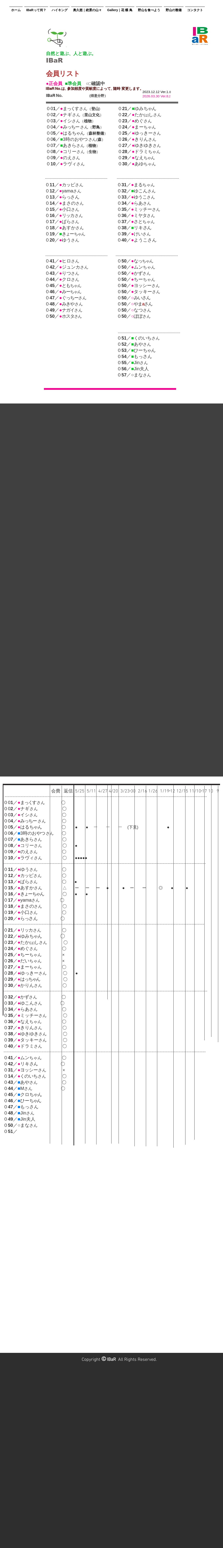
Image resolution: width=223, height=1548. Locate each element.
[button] (36, 8)
